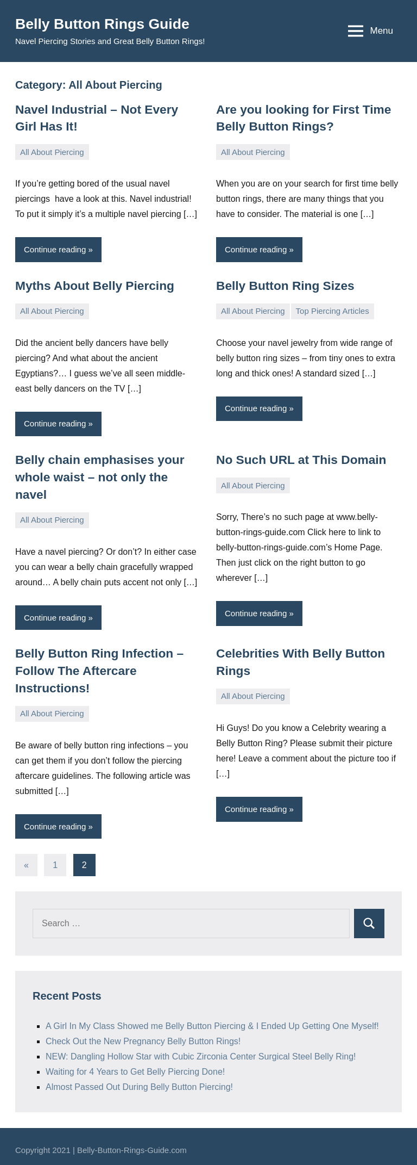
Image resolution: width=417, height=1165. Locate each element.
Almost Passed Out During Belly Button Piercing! (139, 1079)
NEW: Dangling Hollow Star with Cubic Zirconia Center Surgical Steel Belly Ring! (201, 1049)
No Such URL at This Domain (298, 457)
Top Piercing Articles (332, 309)
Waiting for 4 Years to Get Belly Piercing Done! (135, 1064)
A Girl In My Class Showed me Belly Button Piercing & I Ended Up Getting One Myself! (212, 1018)
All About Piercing (52, 151)
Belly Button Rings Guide (107, 23)
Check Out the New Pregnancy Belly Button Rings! (143, 1033)
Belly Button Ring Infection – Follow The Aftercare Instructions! (97, 663)
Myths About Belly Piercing (92, 284)
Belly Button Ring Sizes (283, 284)
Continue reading (55, 248)
